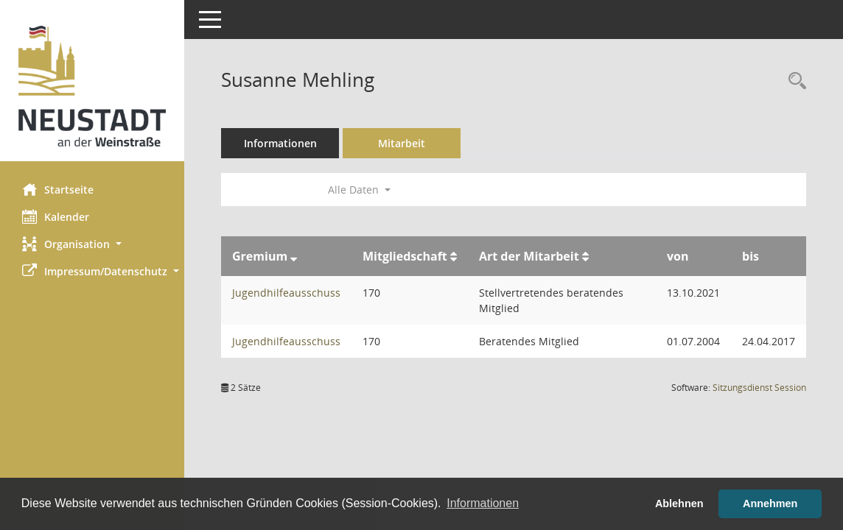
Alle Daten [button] (359, 190)
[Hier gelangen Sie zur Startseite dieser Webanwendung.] (92, 86)
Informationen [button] (483, 503)
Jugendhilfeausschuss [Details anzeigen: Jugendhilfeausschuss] (286, 293)
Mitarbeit (401, 143)
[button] (92, 244)
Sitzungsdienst (759, 387)
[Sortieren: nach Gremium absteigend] (293, 256)
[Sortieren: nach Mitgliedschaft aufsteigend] (453, 256)
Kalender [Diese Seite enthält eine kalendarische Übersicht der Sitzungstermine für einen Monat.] (55, 216)
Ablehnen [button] (679, 503)
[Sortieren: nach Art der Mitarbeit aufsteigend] (585, 256)
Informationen (280, 143)
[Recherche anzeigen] (793, 81)
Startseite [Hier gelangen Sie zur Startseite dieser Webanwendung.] (58, 189)
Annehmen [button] (770, 503)
